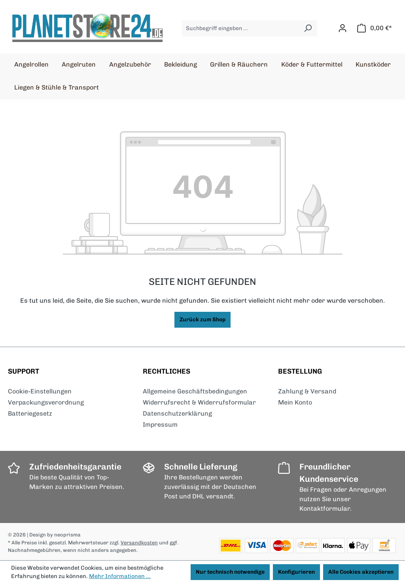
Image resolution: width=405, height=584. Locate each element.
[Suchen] (308, 28)
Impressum (160, 424)
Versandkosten (139, 543)
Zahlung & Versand (307, 391)
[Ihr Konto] (342, 28)
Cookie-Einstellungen (40, 391)
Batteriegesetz (30, 413)
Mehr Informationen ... (120, 576)
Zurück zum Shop (202, 319)
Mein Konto (295, 402)
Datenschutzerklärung (177, 413)
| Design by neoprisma (54, 535)
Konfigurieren (296, 572)
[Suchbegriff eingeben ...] (240, 28)
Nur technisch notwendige (230, 572)
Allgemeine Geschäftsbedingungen (195, 391)
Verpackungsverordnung (46, 402)
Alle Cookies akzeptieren (361, 572)
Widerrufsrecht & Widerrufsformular (199, 402)
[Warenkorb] (374, 28)
